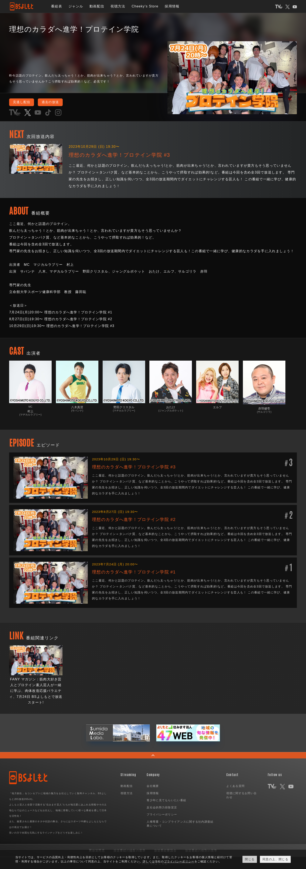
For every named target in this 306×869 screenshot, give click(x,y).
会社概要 (153, 785)
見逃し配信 (22, 102)
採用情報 (172, 6)
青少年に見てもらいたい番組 (166, 800)
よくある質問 (235, 785)
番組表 (56, 6)
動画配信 (96, 6)
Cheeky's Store (145, 6)
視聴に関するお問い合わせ (241, 795)
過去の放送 (52, 102)
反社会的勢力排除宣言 (162, 807)
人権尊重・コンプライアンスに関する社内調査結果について (180, 823)
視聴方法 (117, 6)
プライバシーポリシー (162, 814)
